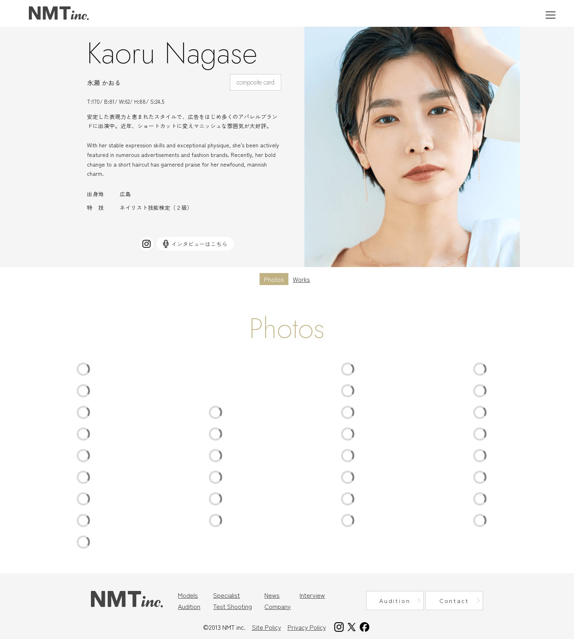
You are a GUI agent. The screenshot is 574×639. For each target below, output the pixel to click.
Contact (454, 600)
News (272, 595)
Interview (312, 595)
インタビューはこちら (195, 244)
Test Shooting (232, 606)
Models (188, 595)
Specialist (226, 595)
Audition (189, 606)
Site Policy (266, 627)
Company (277, 606)
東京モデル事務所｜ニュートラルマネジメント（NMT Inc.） (59, 13)
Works (301, 279)
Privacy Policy (307, 627)
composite (249, 82)
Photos (274, 279)
